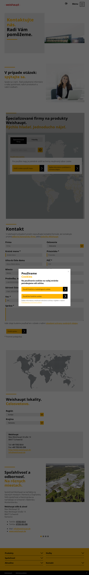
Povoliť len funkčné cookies (32, 296)
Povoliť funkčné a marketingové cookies (36, 289)
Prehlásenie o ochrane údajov (31, 302)
